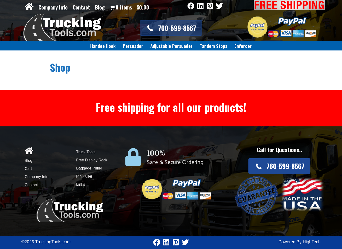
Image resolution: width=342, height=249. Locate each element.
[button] (171, 28)
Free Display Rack (91, 160)
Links (80, 184)
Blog (100, 7)
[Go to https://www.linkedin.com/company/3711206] (200, 6)
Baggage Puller (89, 168)
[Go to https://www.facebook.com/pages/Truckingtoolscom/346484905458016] (191, 6)
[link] (103, 46)
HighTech (312, 241)
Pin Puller (84, 176)
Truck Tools (85, 152)
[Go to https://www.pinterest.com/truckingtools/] (210, 6)
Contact (81, 7)
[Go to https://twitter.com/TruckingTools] (219, 6)
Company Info (53, 7)
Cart (28, 169)
